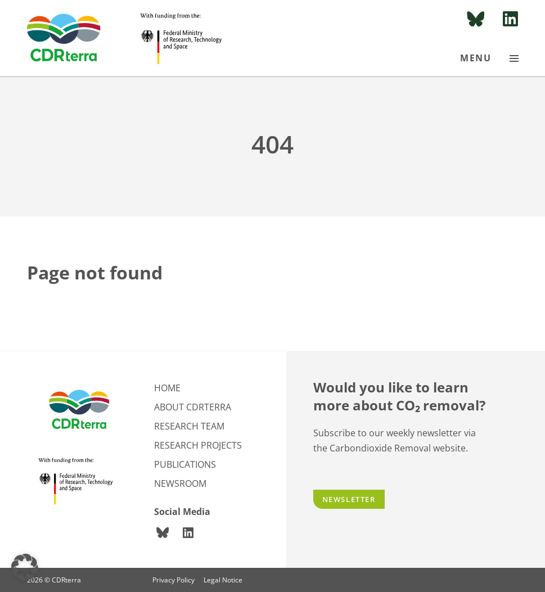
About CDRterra (192, 407)
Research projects (198, 445)
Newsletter (349, 499)
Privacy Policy (173, 580)
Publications (185, 464)
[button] (24, 567)
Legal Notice (223, 580)
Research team (189, 426)
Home (167, 388)
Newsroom (180, 483)
